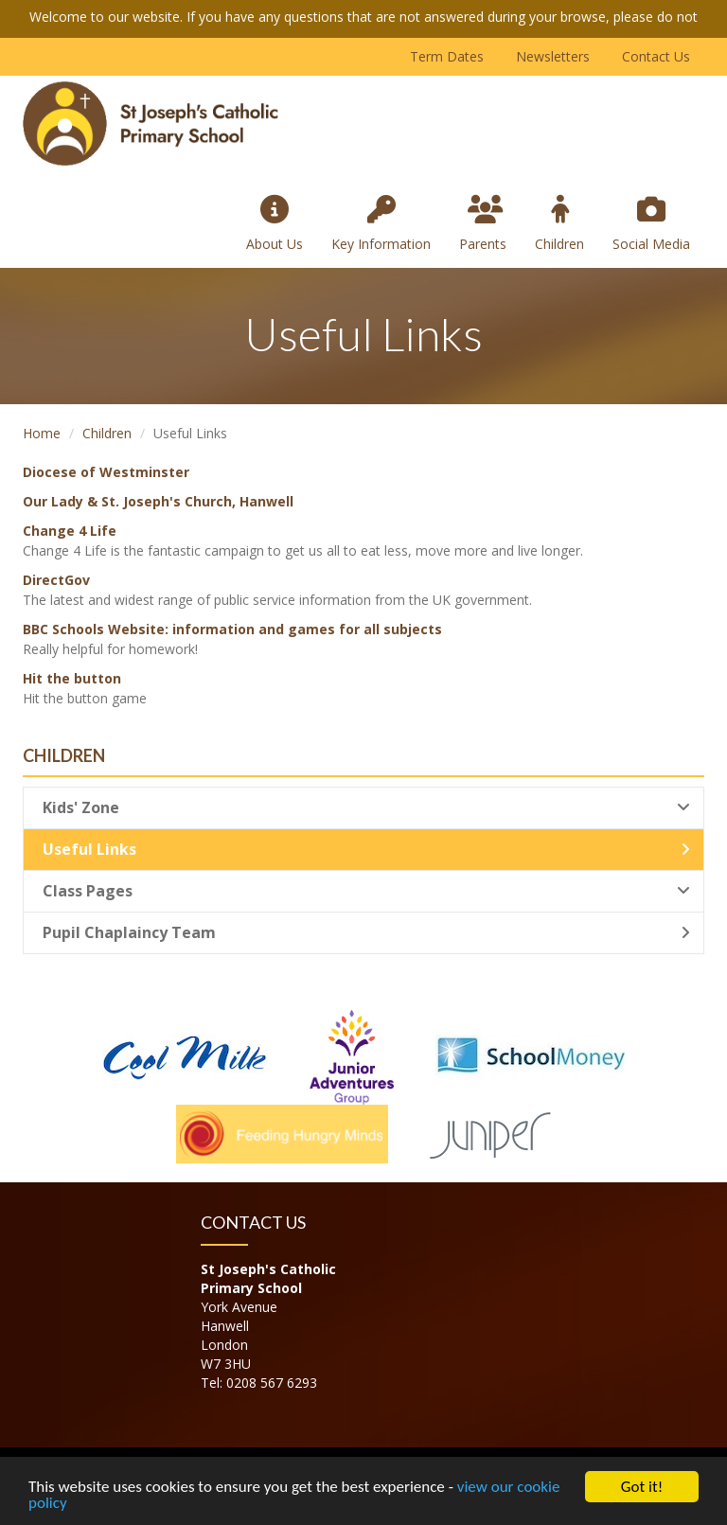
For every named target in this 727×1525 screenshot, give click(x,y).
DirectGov (56, 580)
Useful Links (366, 849)
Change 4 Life (69, 531)
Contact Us (656, 56)
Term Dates (447, 56)
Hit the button (72, 678)
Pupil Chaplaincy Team (366, 932)
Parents (482, 224)
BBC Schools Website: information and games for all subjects (232, 629)
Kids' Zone (366, 807)
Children (559, 224)
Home (42, 433)
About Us (274, 224)
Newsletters (553, 56)
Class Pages (366, 890)
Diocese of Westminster (106, 472)
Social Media (651, 224)
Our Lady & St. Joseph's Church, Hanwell (158, 501)
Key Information (381, 224)
